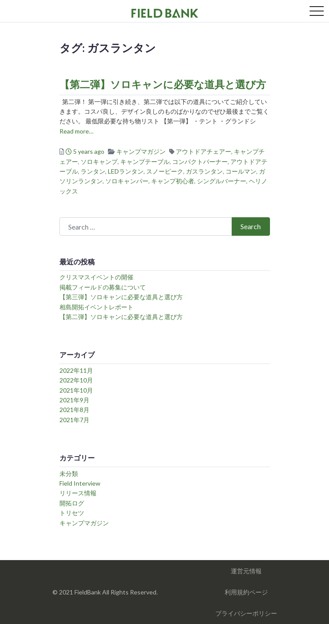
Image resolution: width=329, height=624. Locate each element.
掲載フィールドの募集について (102, 287)
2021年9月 (74, 400)
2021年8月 (74, 409)
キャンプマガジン (141, 151)
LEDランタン (126, 171)
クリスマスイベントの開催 (96, 277)
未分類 (68, 473)
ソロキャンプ (99, 161)
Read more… (76, 131)
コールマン (240, 171)
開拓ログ (71, 503)
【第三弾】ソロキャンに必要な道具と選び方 (121, 297)
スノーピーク (164, 171)
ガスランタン (204, 171)
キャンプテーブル (145, 161)
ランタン (93, 171)
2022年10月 (76, 380)
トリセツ (71, 512)
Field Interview (79, 483)
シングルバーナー (221, 181)
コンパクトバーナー (200, 161)
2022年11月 (76, 370)
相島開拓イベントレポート (96, 307)
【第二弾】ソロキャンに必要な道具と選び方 (162, 84)
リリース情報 (77, 493)
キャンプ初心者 (172, 181)
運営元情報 (246, 571)
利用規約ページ (246, 592)
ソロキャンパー (126, 181)
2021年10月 (76, 390)
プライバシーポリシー (246, 613)
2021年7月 (74, 419)
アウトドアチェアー (203, 151)
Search (250, 226)
